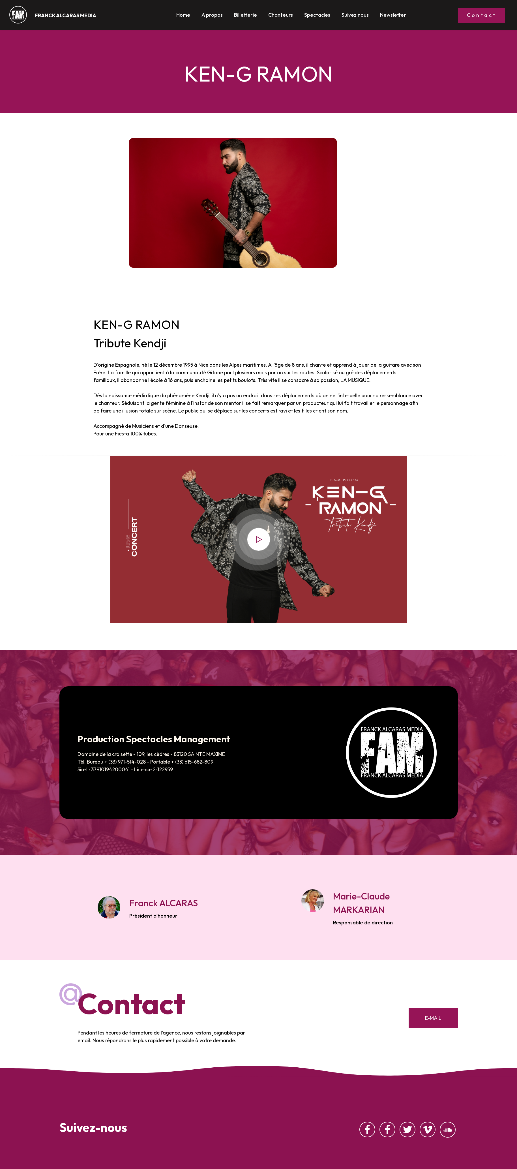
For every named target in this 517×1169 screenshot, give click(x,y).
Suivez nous (355, 17)
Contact (482, 15)
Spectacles (317, 17)
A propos (212, 17)
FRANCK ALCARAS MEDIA (65, 15)
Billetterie (245, 17)
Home (183, 17)
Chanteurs (280, 17)
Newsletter (393, 17)
